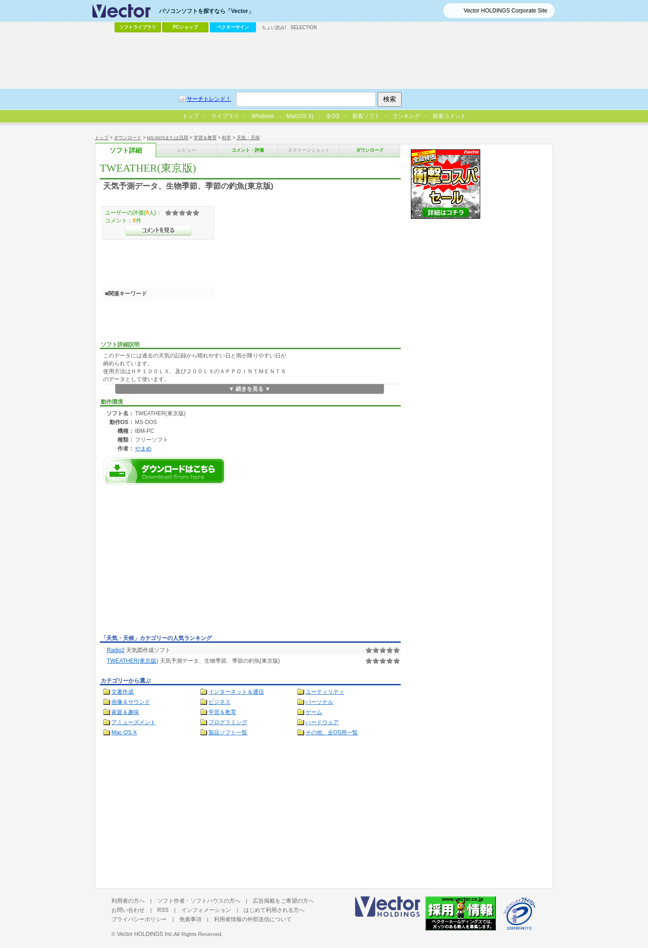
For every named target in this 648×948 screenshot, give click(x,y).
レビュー (186, 150)
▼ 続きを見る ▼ (250, 389)
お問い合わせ (128, 910)
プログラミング (227, 722)
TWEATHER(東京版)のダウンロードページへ (164, 471)
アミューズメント (133, 722)
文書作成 (122, 692)
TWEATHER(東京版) (132, 661)
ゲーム (314, 712)
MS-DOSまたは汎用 (168, 137)
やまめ (143, 448)
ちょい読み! (274, 27)
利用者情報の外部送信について (253, 919)
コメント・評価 (248, 150)
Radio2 (115, 650)
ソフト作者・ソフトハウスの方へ (198, 901)
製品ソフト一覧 (227, 732)
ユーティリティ (325, 692)
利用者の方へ (128, 901)
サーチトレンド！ (209, 99)
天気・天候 (248, 137)
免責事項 (190, 919)
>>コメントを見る (158, 230)
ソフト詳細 (126, 150)
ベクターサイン (233, 27)
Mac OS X (124, 732)
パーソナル (319, 702)
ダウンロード (127, 137)
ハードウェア (322, 722)
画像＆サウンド (130, 702)
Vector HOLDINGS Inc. (145, 934)
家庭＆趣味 (125, 712)
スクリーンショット (309, 150)
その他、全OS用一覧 (332, 732)
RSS (163, 910)
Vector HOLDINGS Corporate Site (505, 10)
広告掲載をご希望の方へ (283, 901)
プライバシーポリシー (139, 919)
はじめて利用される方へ (274, 910)
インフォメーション (206, 910)
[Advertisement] (177, 562)
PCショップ (185, 27)
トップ (102, 137)
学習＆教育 (205, 137)
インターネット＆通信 (236, 692)
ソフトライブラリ (137, 27)
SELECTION (304, 27)
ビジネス (219, 702)
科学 (226, 137)
